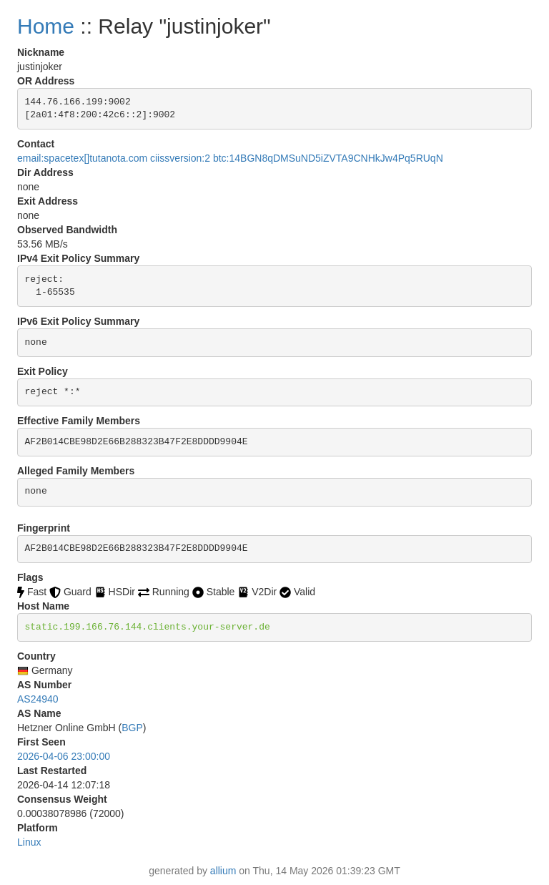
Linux (29, 842)
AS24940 (38, 699)
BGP (132, 727)
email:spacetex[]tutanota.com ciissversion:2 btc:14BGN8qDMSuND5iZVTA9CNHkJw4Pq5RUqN (230, 158)
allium (223, 870)
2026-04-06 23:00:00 (63, 756)
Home (45, 26)
